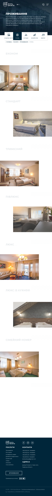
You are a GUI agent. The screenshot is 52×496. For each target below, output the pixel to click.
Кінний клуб (9, 458)
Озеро (7, 460)
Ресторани (9, 452)
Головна (9, 42)
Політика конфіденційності (28, 489)
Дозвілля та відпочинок (12, 456)
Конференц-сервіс (11, 454)
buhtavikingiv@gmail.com (29, 459)
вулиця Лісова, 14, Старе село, (30, 465)
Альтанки (8, 462)
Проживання (24, 42)
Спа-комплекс (10, 464)
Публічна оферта (40, 489)
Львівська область (27, 467)
